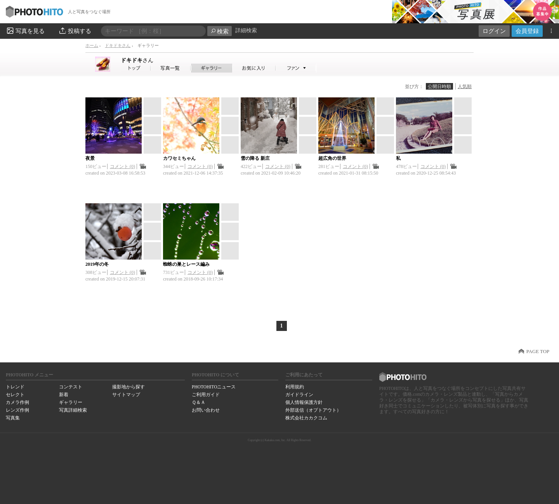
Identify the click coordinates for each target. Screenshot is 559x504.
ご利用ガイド (206, 394)
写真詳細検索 (73, 410)
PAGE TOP (537, 351)
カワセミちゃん (179, 158)
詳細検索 (246, 30)
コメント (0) (122, 166)
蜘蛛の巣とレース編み (186, 264)
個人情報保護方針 (304, 402)
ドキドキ (137, 60)
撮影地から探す (128, 386)
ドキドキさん (117, 45)
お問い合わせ (206, 410)
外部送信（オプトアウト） (313, 410)
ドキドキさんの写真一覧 (171, 68)
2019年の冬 (97, 264)
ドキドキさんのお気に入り (254, 68)
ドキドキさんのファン (296, 68)
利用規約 (294, 386)
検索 (219, 31)
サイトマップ (126, 394)
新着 (63, 394)
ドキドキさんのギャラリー (212, 68)
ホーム (91, 45)
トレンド (15, 386)
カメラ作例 (17, 402)
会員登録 (527, 31)
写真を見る (25, 30)
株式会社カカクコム (306, 418)
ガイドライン (299, 394)
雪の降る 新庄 (255, 158)
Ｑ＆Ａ (198, 402)
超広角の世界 (332, 158)
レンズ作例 (17, 410)
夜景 (90, 158)
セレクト (15, 394)
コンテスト (70, 386)
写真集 (13, 418)
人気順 (465, 86)
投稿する (74, 30)
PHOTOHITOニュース (214, 386)
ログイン (494, 31)
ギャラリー (70, 402)
